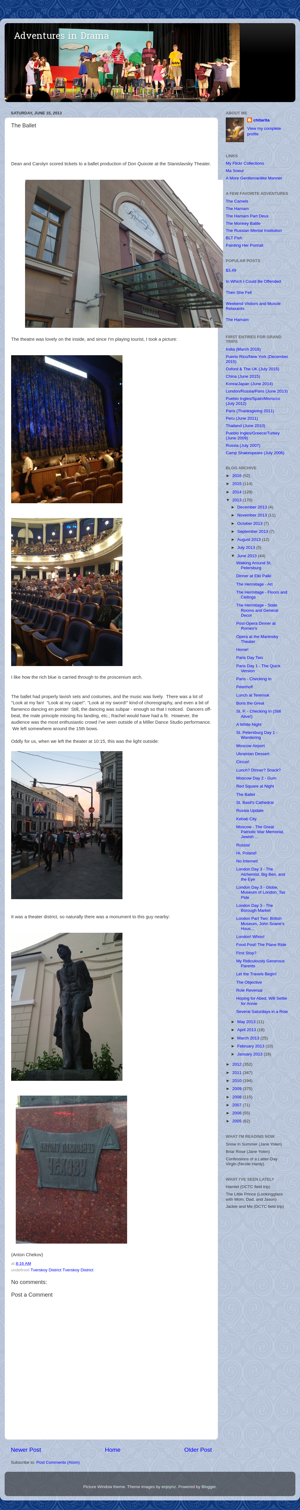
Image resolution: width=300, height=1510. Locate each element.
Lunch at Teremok (252, 695)
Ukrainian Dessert (252, 753)
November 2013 (252, 515)
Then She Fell (239, 292)
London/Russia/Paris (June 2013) (257, 391)
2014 (237, 492)
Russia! (243, 845)
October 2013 (250, 523)
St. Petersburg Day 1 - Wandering (257, 735)
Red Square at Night (255, 786)
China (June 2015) (243, 376)
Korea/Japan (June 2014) (249, 383)
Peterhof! (244, 687)
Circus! (242, 761)
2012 (237, 1064)
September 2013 (253, 531)
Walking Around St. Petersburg (254, 565)
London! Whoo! (250, 936)
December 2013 (252, 507)
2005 (237, 1121)
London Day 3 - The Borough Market (254, 908)
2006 (237, 1113)
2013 (237, 500)
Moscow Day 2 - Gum (256, 778)
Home (112, 1449)
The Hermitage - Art (254, 584)
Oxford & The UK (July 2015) (252, 369)
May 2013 (247, 1021)
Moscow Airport (250, 745)
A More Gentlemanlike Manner (254, 178)
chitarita (261, 120)
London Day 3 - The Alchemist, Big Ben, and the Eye (260, 874)
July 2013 (246, 547)
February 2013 (251, 1046)
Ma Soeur (235, 170)
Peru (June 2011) (242, 418)
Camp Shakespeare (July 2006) (255, 453)
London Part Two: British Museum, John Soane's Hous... (260, 923)
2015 (237, 483)
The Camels (237, 201)
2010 (237, 1080)
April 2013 (247, 1029)
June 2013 (247, 555)
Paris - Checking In (254, 679)
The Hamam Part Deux (247, 216)
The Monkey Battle (243, 223)
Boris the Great (250, 703)
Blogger (208, 1486)
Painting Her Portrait (245, 245)
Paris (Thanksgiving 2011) (250, 411)
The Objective (249, 982)
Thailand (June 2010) (245, 425)
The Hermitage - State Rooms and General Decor (257, 610)
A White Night (249, 724)
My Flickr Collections (245, 163)
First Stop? (246, 953)
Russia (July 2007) (243, 445)
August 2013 (249, 539)
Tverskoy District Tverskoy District (62, 1270)
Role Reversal (249, 990)
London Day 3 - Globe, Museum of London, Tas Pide (260, 892)
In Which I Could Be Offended (253, 281)
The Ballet (245, 794)
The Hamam (237, 208)
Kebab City (246, 819)
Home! (242, 649)
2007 (237, 1105)
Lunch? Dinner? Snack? (258, 770)
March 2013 (248, 1038)
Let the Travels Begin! (256, 974)
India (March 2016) (243, 349)
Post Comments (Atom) (58, 1462)
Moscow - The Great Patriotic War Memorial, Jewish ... (260, 832)
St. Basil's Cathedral (255, 802)
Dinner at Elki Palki (253, 576)
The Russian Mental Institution (254, 230)
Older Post (198, 1449)
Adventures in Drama (61, 36)
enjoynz (168, 1486)
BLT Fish (234, 238)
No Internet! (247, 861)
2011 (237, 1072)
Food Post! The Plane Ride (261, 944)
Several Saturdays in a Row (262, 1011)
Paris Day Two (249, 657)
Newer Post (26, 1449)
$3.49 (231, 270)
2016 (237, 475)
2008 (237, 1097)
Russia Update (250, 810)
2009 (237, 1088)
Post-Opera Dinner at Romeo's (256, 626)
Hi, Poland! (246, 853)
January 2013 (250, 1054)
